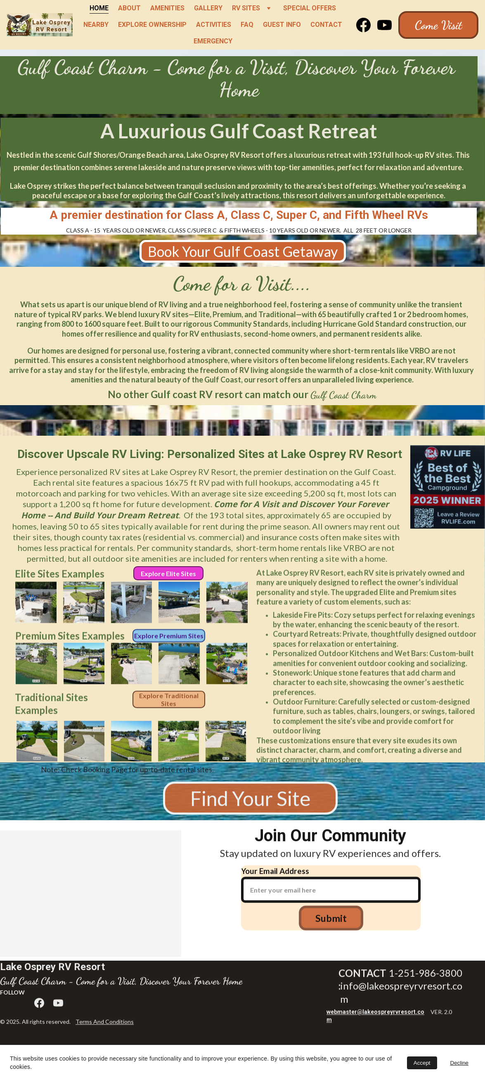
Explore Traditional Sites (169, 702)
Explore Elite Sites (168, 573)
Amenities (167, 8)
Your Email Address (275, 877)
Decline (459, 1063)
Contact (326, 24)
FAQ (247, 24)
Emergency (213, 41)
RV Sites (246, 8)
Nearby (96, 24)
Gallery (208, 8)
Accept (422, 1063)
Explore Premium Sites (168, 637)
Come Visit (438, 25)
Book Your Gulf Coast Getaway (243, 251)
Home (99, 8)
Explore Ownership (152, 24)
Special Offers (309, 8)
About (129, 8)
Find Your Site (250, 801)
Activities (213, 24)
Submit (331, 924)
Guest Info (282, 24)
